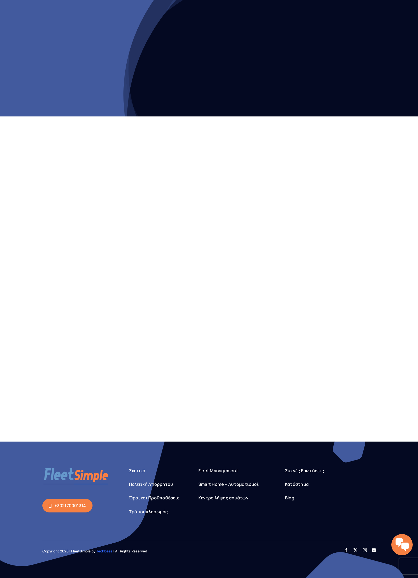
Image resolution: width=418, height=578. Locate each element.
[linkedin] (374, 550)
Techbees (104, 551)
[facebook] (346, 550)
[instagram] (365, 550)
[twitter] (355, 550)
